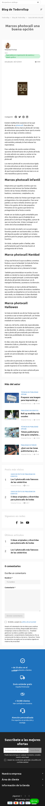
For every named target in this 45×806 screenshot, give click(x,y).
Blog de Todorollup (15, 9)
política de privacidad (29, 622)
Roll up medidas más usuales (30, 414)
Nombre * (8, 578)
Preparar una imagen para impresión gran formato (30, 399)
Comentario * (10, 588)
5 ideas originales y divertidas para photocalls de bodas (25, 498)
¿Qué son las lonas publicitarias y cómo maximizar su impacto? (30, 449)
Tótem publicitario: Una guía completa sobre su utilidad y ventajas (30, 433)
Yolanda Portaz (11, 50)
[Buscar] (20, 2)
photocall (19, 125)
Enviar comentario (14, 616)
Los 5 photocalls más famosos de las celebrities (24, 480)
